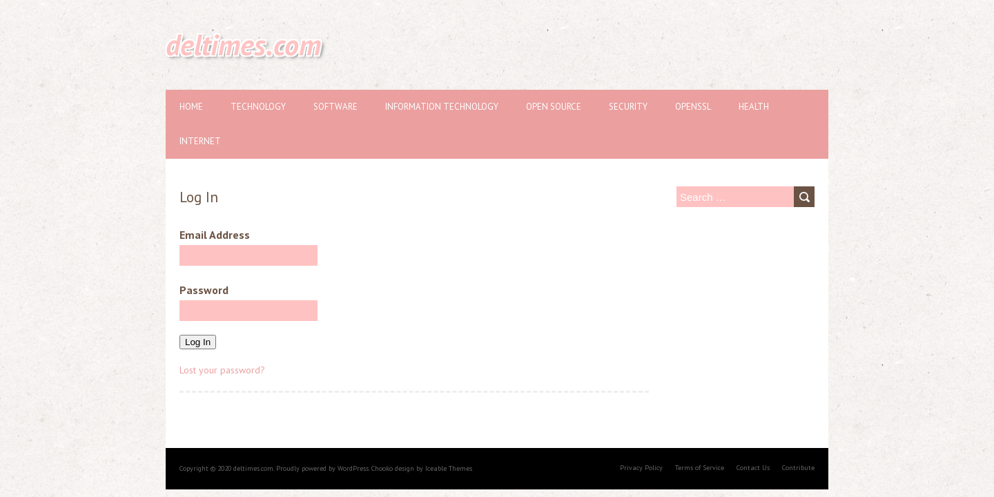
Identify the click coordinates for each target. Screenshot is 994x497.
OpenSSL (693, 107)
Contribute (798, 467)
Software (335, 107)
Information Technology (441, 107)
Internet (200, 141)
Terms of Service (699, 467)
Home (191, 107)
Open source (553, 107)
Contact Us (753, 467)
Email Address (248, 247)
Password (248, 302)
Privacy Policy (641, 467)
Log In (198, 342)
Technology (258, 107)
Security (628, 107)
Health (754, 107)
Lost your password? (222, 370)
